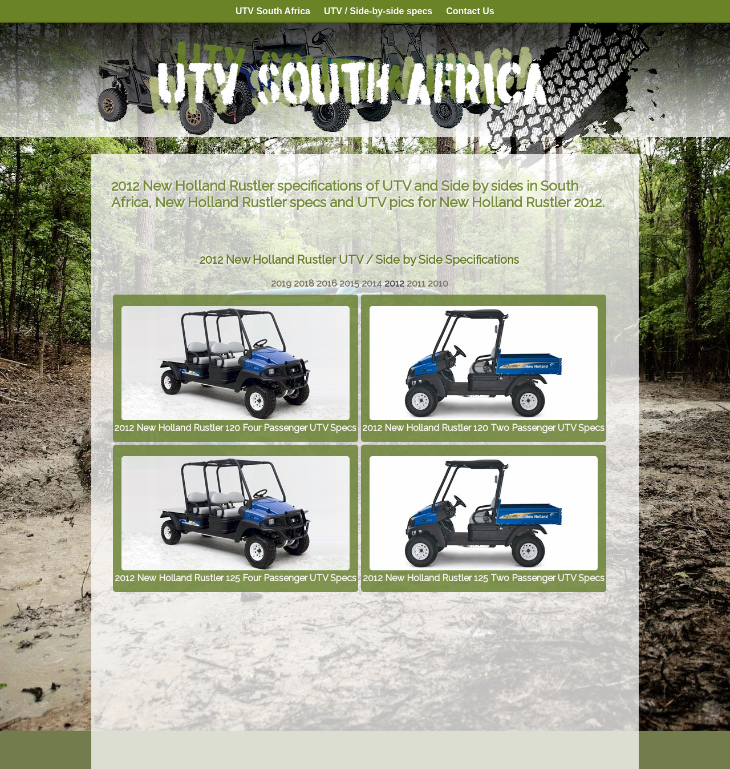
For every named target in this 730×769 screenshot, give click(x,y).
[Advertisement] (359, 675)
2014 (372, 283)
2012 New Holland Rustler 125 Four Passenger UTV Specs (235, 572)
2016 (327, 283)
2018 (304, 283)
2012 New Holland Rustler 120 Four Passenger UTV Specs (235, 422)
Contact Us (470, 11)
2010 (438, 283)
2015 (349, 283)
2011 (416, 283)
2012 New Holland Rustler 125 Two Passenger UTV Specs (484, 572)
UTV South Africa (273, 11)
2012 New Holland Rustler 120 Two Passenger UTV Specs (483, 422)
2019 (281, 283)
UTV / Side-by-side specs (378, 14)
